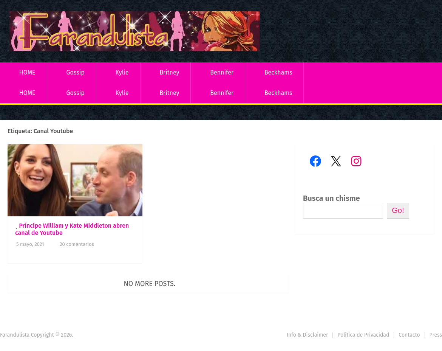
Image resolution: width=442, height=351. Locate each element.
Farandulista (14, 335)
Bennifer (221, 72)
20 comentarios (77, 244)
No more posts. (150, 284)
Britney (169, 72)
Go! (398, 210)
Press (436, 335)
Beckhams (278, 72)
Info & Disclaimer (307, 335)
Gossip (75, 72)
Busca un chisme (331, 198)
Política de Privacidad (363, 335)
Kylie (122, 72)
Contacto (409, 335)
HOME (27, 72)
